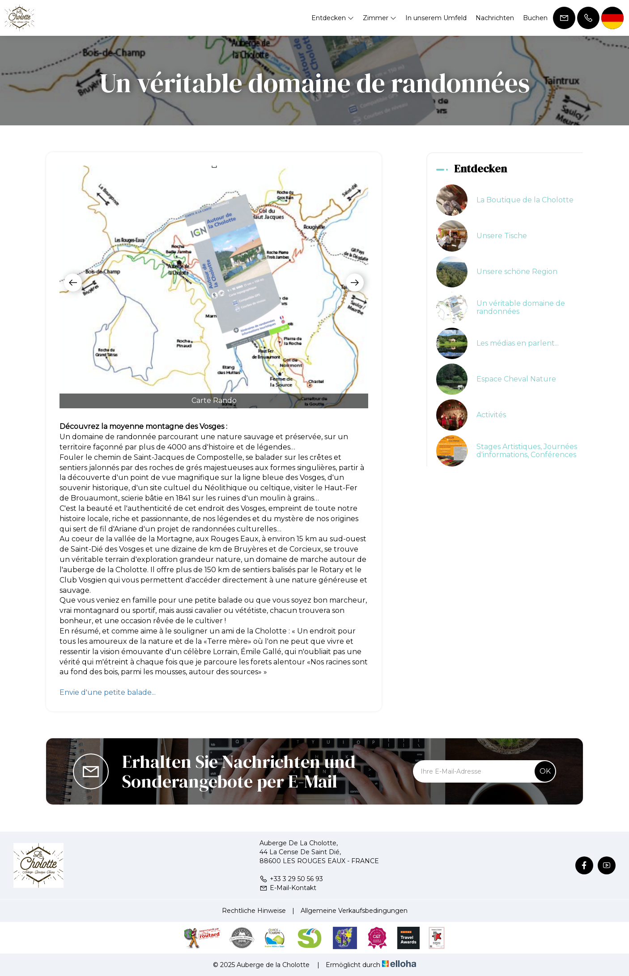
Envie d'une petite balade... (108, 692)
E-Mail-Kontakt (287, 888)
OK (545, 771)
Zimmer (379, 18)
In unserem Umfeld (436, 18)
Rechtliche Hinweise (254, 911)
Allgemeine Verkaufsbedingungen (354, 911)
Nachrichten (495, 18)
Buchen (535, 18)
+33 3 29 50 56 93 (291, 879)
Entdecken (332, 18)
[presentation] (73, 282)
